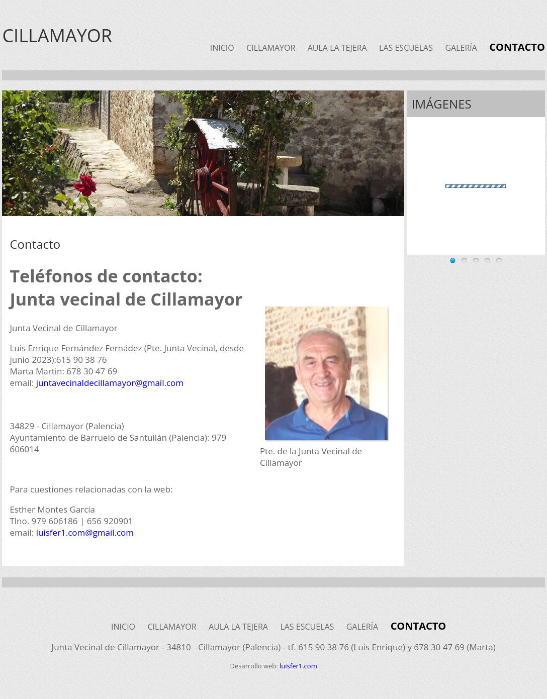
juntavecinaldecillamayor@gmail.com (110, 382)
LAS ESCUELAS (406, 47)
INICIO (222, 47)
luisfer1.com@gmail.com (85, 532)
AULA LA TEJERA (337, 47)
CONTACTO (517, 47)
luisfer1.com (298, 665)
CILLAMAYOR (270, 47)
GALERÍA (461, 47)
